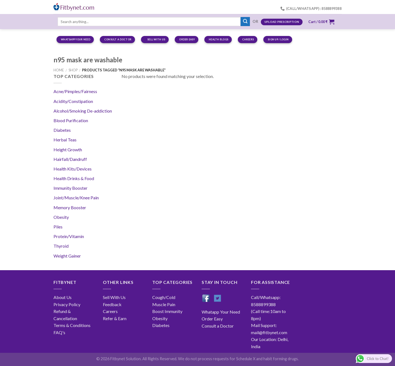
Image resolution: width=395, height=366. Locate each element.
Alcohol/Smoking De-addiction (82, 110)
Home (58, 70)
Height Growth (67, 149)
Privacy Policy (66, 304)
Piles (58, 226)
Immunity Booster (70, 188)
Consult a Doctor (218, 325)
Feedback (112, 304)
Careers (110, 311)
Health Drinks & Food (73, 178)
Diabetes (62, 130)
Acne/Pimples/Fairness (75, 91)
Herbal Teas (65, 139)
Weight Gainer (67, 255)
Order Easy (212, 318)
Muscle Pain (163, 304)
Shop (73, 70)
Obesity (61, 217)
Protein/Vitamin (68, 236)
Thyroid (61, 245)
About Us (62, 297)
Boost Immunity (167, 311)
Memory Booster (69, 207)
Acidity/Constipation (73, 101)
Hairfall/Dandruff (70, 159)
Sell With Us (114, 297)
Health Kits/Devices (72, 168)
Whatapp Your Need (221, 311)
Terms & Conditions (72, 325)
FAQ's (59, 332)
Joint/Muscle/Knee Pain (76, 197)
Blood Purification (70, 120)
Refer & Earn (114, 318)
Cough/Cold (163, 297)
